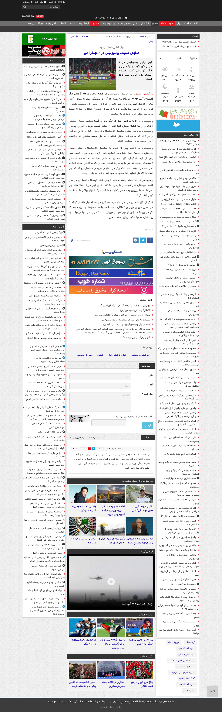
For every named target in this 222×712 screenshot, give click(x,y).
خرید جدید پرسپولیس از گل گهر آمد (178, 319)
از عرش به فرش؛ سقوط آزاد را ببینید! (43, 283)
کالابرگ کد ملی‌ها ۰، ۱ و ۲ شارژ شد (83, 541)
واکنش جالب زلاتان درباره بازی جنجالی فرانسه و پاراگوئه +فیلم (182, 414)
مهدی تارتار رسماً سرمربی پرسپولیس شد (179, 371)
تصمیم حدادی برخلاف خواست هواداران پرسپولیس (182, 279)
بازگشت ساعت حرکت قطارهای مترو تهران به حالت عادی (45, 302)
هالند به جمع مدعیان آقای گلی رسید (177, 195)
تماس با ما (40, 2)
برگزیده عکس (146, 657)
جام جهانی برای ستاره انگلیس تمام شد (179, 172)
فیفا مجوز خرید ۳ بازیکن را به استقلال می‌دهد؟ (182, 472)
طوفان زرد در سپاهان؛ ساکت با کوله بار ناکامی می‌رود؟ (122, 315)
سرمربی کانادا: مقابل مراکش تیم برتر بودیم (178, 501)
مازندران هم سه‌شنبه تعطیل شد (45, 296)
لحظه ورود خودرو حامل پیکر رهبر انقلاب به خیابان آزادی (46, 184)
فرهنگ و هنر (83, 23)
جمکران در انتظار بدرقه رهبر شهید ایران (113, 684)
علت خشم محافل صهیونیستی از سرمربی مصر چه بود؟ (181, 493)
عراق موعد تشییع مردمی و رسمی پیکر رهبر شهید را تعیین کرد (46, 368)
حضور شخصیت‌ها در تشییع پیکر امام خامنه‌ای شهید (82, 684)
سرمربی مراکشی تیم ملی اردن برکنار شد (179, 288)
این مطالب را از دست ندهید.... (137, 481)
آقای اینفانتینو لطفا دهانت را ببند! (178, 204)
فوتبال (100, 355)
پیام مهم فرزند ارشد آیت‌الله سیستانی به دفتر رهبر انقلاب (44, 251)
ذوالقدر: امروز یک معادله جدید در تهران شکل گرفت (46, 384)
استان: (193, 58)
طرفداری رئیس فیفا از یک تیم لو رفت (177, 550)
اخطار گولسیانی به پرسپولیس (135, 310)
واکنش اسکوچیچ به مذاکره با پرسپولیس (183, 556)
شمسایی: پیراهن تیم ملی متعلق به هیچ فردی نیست (179, 354)
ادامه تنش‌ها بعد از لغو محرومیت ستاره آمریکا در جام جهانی (180, 150)
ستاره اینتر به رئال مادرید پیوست (179, 390)
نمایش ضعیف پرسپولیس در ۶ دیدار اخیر (111, 53)
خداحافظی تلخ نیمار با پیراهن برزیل (178, 252)
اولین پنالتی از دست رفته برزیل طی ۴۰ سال (179, 258)
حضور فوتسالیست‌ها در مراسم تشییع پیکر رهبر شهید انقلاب (44, 176)
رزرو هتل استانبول (186, 667)
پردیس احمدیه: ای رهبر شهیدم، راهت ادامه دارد (44, 521)
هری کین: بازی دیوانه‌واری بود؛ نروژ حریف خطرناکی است (179, 188)
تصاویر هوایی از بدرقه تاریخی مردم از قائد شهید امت (44, 76)
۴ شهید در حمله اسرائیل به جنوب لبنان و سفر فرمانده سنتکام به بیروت (45, 471)
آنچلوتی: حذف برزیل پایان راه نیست (177, 231)
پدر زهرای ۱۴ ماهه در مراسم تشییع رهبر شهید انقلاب (45, 217)
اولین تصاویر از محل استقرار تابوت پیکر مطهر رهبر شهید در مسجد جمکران (45, 392)
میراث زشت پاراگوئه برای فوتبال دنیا (178, 377)
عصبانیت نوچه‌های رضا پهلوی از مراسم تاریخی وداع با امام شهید (47, 117)
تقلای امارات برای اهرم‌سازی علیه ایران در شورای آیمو (46, 276)
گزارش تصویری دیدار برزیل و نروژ (179, 222)
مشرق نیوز (171, 9)
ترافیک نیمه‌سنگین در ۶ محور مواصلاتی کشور (141, 509)
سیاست (187, 23)
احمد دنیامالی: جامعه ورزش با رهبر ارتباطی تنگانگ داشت (179, 210)
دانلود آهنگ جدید (186, 649)
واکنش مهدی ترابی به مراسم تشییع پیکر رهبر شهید (179, 180)
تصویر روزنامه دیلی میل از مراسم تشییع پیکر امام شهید (46, 546)
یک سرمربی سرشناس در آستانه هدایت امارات (181, 384)
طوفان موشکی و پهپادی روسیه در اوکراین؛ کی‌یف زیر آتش (46, 151)
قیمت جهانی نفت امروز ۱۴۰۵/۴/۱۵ (178, 42)
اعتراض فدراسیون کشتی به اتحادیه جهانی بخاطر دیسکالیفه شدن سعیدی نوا (178, 564)
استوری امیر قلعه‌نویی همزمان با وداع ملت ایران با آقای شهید (178, 422)
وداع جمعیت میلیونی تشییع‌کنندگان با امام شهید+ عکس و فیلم (45, 192)
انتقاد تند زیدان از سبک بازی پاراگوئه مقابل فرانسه (179, 431)
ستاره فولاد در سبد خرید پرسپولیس (178, 217)
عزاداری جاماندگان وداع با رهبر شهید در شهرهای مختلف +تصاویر (45, 318)
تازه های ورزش (190, 135)
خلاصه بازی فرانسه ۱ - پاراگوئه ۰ (179, 478)
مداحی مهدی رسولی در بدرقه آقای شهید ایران (46, 584)
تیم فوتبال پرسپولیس (140, 355)
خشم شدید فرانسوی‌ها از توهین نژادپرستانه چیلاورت (181, 333)
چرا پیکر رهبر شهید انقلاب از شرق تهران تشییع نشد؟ (140, 541)
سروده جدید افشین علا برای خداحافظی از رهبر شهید (49, 359)
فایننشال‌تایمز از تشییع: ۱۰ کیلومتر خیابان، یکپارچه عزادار (45, 513)
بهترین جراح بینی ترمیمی (182, 673)
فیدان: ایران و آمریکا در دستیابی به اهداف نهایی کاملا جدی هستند (45, 268)
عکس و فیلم (51, 23)
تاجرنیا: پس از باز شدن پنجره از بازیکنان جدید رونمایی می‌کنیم (181, 530)
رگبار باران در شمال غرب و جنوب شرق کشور (112, 541)
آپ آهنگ (190, 643)
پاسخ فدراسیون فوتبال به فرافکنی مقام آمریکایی (180, 539)
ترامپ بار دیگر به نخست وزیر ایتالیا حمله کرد (45, 455)
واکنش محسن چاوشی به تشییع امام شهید (84, 509)
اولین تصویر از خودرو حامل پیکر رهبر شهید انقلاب (44, 159)
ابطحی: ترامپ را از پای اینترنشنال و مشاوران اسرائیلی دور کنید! (45, 538)
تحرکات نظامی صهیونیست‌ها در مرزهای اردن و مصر (47, 200)
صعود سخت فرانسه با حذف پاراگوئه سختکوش (179, 485)
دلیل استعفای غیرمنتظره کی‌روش (179, 199)
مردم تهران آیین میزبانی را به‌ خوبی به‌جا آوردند (45, 310)
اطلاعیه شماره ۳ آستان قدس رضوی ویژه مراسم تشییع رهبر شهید (113, 511)
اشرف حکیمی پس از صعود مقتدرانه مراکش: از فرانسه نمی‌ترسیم (179, 509)
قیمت (195, 36)
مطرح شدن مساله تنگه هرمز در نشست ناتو (47, 168)
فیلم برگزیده (147, 551)
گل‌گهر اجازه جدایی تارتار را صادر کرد (178, 403)
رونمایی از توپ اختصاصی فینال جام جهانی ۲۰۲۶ (179, 142)
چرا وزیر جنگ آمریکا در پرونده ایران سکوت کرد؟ (45, 84)
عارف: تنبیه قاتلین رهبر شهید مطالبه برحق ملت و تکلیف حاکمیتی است (44, 559)
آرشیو (52, 2)
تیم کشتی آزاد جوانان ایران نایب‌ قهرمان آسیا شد (181, 342)
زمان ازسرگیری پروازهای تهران (47, 553)
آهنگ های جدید (187, 679)
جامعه (72, 23)
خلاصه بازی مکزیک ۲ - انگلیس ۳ (179, 226)
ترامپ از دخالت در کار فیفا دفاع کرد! (177, 157)
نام (151, 375)
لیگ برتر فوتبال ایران (117, 355)
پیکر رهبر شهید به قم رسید (137, 603)
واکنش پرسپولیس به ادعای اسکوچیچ (177, 545)
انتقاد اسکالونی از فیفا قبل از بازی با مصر (179, 573)
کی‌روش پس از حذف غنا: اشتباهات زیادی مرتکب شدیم (179, 598)
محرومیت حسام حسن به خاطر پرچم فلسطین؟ (179, 463)
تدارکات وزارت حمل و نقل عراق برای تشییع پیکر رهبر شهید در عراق (45, 600)
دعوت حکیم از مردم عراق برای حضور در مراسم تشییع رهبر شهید (45, 326)
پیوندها (31, 23)
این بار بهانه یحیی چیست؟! (136, 337)
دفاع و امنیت (124, 23)
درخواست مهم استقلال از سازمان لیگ (177, 348)
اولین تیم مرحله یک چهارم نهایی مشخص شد (181, 522)
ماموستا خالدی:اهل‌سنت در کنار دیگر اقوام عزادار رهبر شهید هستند (44, 446)
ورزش (155, 23)
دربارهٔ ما (28, 2)
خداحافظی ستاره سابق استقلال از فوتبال (180, 447)
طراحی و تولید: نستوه (111, 707)
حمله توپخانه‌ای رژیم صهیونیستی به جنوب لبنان (45, 438)
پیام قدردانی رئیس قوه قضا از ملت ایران (46, 592)
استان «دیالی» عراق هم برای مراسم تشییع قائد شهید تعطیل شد (45, 492)
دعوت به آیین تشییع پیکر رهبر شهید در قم (44, 376)
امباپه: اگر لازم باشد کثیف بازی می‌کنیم (181, 455)
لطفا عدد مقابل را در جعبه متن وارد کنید (134, 416)
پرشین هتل (189, 691)
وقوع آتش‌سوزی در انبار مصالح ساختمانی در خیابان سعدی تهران (47, 505)
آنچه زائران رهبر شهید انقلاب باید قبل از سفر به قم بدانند (44, 479)
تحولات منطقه (167, 23)
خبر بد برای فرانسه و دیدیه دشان (179, 579)
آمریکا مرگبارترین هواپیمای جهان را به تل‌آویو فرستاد (44, 101)
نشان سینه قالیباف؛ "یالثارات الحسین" (48, 109)
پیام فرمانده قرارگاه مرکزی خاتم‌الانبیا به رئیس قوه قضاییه (44, 575)
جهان (179, 23)
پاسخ (75, 448)
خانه (196, 23)
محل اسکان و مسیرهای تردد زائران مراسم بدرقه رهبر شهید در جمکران (45, 417)
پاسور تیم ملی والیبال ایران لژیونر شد (177, 408)
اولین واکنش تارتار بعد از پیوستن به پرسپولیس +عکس (179, 363)
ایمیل (150, 385)
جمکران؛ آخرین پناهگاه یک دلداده (45, 486)
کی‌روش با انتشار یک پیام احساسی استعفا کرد (180, 296)
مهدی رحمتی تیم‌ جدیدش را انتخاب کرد (179, 304)
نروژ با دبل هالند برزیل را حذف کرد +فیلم (179, 271)
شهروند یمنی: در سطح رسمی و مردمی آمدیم (47, 567)
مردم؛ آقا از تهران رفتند (50, 432)
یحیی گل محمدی (85, 355)
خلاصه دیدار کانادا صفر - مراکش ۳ (178, 516)
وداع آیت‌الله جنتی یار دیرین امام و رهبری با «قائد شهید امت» (46, 93)
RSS (61, 2)
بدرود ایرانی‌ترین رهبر (51, 245)
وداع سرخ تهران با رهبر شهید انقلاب (142, 684)
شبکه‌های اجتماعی (141, 23)
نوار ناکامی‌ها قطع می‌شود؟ (111, 47)
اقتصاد (63, 23)
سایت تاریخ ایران (186, 655)
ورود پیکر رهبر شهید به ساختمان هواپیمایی (47, 530)
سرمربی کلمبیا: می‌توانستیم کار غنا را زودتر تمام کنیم (178, 590)
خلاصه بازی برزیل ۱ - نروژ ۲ (182, 265)
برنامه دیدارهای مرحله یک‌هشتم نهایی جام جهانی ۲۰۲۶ (178, 607)
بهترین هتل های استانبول (182, 661)
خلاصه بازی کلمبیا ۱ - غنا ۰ (182, 584)
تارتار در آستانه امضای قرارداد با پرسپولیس (181, 439)
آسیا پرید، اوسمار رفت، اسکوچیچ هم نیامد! (179, 631)
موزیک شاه (173, 643)
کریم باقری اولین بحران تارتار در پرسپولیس (181, 245)
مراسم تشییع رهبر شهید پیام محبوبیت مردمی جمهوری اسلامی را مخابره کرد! (47, 610)
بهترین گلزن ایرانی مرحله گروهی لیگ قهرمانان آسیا (124, 305)
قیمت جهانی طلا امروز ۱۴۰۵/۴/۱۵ (179, 46)
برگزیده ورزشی (146, 614)
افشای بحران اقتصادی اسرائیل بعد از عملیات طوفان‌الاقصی (45, 260)
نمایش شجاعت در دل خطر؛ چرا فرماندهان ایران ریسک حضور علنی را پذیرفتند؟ (46, 349)
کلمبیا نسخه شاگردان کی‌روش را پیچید (181, 623)
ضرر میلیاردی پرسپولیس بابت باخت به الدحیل (126, 324)
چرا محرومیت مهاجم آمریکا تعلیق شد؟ (180, 163)
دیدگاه (40, 23)
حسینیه (95, 23)
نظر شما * (147, 394)
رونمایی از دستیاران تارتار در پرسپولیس (183, 312)
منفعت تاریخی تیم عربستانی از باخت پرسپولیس (125, 320)
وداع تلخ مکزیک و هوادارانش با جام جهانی (179, 237)
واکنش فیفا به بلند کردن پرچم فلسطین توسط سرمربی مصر (182, 325)
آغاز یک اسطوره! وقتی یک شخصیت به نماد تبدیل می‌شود (44, 409)
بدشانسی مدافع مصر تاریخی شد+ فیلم (180, 615)
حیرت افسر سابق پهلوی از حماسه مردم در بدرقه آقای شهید (46, 125)
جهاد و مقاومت (108, 23)
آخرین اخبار (58, 227)
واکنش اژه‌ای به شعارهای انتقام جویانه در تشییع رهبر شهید (47, 143)
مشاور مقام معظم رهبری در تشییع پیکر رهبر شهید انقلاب (45, 209)
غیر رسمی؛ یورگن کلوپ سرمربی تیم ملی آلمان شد (179, 397)
